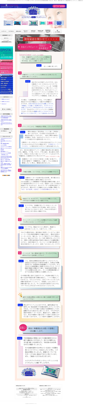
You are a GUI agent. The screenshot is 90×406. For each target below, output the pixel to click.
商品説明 (2, 149)
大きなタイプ (4, 103)
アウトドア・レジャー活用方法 (6, 146)
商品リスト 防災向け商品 (5, 159)
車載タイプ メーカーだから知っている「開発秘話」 (6, 168)
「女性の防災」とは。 (4, 154)
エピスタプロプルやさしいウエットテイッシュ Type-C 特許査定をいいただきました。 (6, 157)
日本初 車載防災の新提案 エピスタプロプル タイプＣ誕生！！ (6, 164)
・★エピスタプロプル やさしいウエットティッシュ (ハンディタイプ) (6, 123)
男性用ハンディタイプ (5, 99)
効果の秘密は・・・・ (4, 151)
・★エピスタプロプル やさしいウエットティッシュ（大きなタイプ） (6, 120)
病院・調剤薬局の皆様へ (5, 143)
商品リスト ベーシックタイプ (6, 148)
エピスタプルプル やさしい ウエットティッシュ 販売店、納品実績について (6, 170)
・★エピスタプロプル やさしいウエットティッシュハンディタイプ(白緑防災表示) (6, 116)
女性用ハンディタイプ (5, 101)
